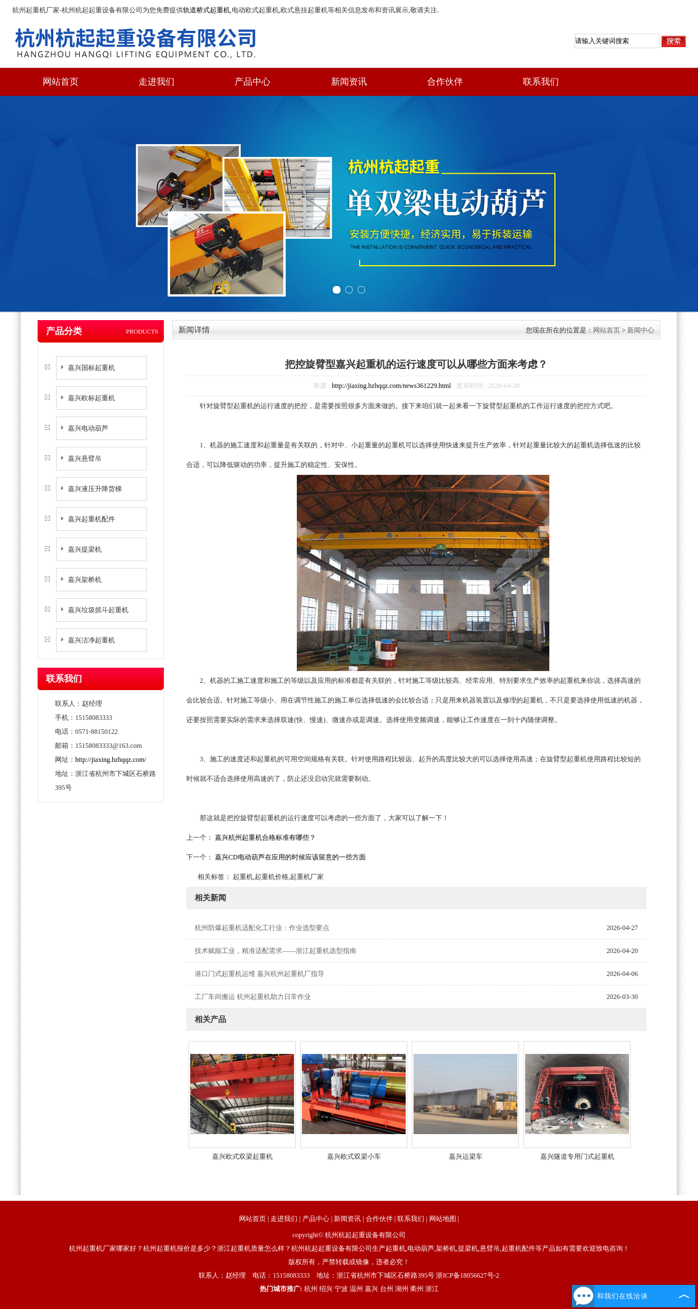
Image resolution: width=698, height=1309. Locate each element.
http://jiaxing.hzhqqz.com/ (110, 760)
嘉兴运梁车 (466, 1156)
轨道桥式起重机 (206, 10)
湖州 (401, 1289)
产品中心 (252, 81)
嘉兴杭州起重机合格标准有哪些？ (264, 837)
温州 (356, 1289)
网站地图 (442, 1219)
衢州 (417, 1289)
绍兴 (326, 1289)
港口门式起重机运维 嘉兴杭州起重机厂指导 (259, 974)
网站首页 (61, 81)
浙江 (432, 1289)
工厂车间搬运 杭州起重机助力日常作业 (253, 997)
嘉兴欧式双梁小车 (354, 1156)
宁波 (341, 1289)
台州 (386, 1289)
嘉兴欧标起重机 (91, 398)
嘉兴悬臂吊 (85, 458)
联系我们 (541, 81)
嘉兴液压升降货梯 (95, 489)
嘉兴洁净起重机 (91, 640)
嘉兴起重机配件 (91, 519)
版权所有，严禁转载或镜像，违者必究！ (349, 1262)
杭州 (311, 1289)
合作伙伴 (445, 81)
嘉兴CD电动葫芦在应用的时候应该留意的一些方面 (289, 857)
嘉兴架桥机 (85, 580)
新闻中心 (640, 330)
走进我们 (156, 81)
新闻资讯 (349, 81)
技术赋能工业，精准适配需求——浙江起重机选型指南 (275, 951)
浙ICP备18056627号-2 (467, 1275)
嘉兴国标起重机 (91, 368)
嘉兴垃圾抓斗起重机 (98, 610)
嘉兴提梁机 (85, 549)
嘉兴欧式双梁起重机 (242, 1156)
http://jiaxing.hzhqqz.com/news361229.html (391, 386)
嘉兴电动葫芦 (88, 428)
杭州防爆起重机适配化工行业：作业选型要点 (262, 928)
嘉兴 (371, 1289)
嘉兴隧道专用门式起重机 (577, 1156)
